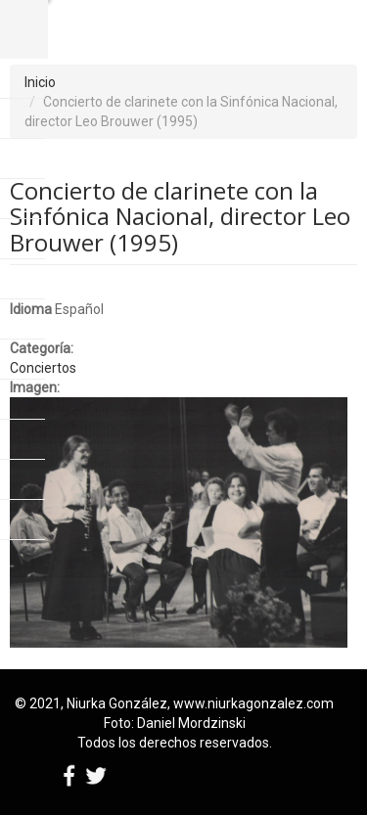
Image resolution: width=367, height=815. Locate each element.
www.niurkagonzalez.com (253, 703)
